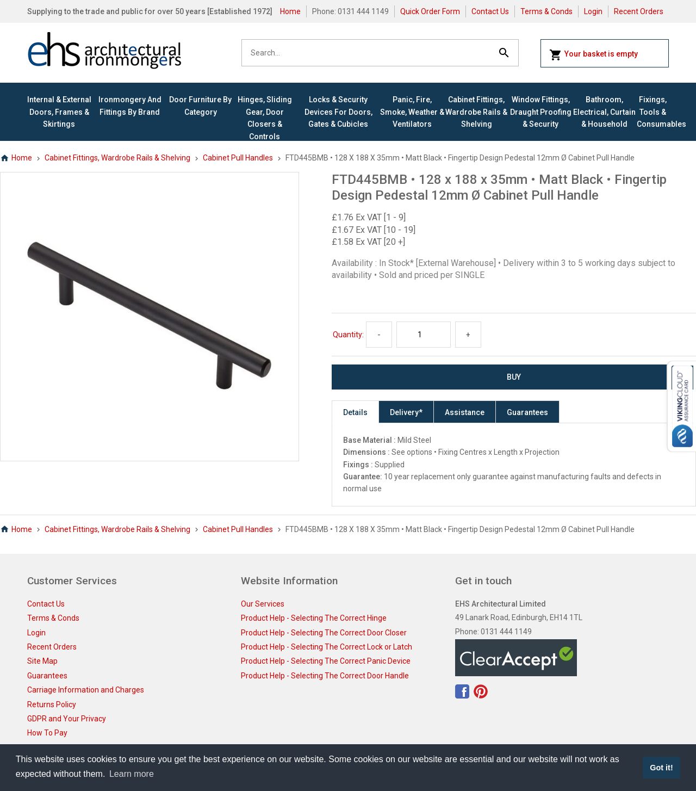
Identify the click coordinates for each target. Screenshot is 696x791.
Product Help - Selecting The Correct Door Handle (325, 675)
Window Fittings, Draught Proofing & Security (540, 111)
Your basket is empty (593, 54)
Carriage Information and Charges (85, 689)
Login (593, 11)
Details (355, 412)
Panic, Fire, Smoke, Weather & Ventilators (412, 111)
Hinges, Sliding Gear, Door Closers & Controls (265, 117)
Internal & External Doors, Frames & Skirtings (59, 111)
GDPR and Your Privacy (66, 718)
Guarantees (527, 412)
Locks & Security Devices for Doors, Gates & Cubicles (338, 111)
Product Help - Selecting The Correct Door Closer (324, 632)
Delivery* (406, 412)
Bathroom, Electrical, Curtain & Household (604, 111)
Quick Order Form (430, 11)
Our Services (262, 604)
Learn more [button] (131, 773)
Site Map (42, 661)
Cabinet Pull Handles (238, 157)
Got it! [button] (661, 767)
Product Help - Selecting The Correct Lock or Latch (326, 646)
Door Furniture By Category (200, 105)
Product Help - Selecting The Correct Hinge (314, 618)
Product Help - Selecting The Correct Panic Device (326, 661)
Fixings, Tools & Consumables (653, 111)
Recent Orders (638, 11)
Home (290, 11)
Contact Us (490, 11)
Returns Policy (51, 704)
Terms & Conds (546, 11)
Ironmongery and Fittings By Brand (129, 105)
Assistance (464, 412)
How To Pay (47, 732)
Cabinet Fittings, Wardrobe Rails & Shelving (476, 111)
